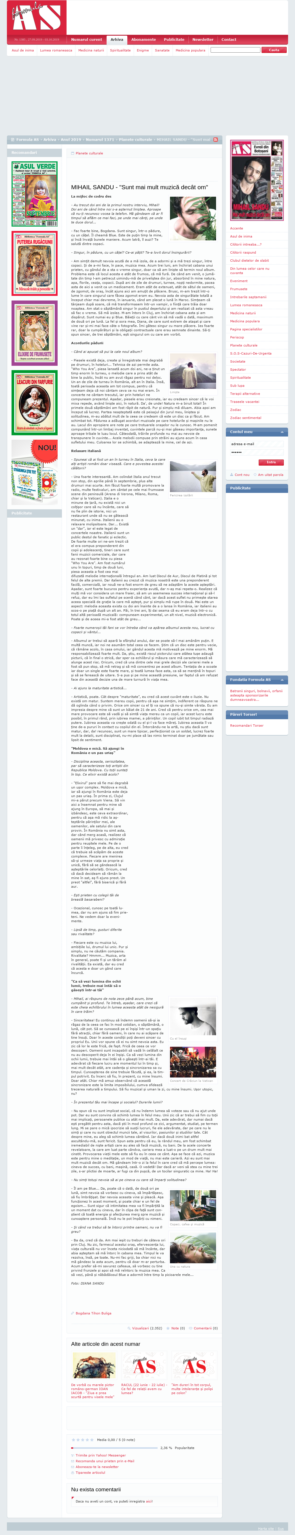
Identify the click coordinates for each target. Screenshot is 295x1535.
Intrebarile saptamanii (248, 297)
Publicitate (174, 39)
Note (178, 1328)
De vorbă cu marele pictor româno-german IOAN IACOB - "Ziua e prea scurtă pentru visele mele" (94, 1375)
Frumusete (238, 289)
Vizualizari (147, 1328)
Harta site (266, 1528)
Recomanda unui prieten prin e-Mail (105, 1461)
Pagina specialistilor (246, 329)
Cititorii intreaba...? (246, 244)
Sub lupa (237, 385)
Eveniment (238, 281)
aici (149, 1501)
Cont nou (242, 474)
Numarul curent (86, 39)
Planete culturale (135, 139)
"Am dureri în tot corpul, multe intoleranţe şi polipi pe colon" (194, 1373)
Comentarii (206, 1328)
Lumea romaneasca (56, 50)
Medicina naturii (91, 50)
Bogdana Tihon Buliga (93, 1313)
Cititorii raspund (243, 252)
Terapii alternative (245, 393)
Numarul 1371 (100, 139)
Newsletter (202, 39)
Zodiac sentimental (245, 418)
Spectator (238, 369)
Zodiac (235, 409)
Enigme (143, 50)
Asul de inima (23, 50)
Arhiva (117, 39)
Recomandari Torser (247, 725)
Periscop (237, 337)
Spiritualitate (120, 50)
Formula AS (27, 139)
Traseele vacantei (244, 401)
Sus (281, 1528)
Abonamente (143, 39)
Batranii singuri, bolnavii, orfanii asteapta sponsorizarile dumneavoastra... (256, 695)
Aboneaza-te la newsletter (97, 1467)
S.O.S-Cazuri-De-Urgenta (251, 353)
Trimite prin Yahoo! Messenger (101, 1455)
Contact (229, 39)
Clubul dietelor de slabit (249, 260)
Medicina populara (190, 50)
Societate (237, 361)
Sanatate (162, 50)
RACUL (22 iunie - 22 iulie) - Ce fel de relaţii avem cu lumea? (144, 1373)
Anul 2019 (71, 139)
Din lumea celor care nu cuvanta (249, 271)
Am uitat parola (270, 474)
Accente (236, 228)
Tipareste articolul (90, 1472)
